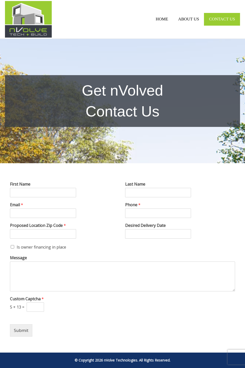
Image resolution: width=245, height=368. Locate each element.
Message (18, 258)
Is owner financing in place (41, 247)
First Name (20, 184)
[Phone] (158, 213)
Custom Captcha (27, 299)
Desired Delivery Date (145, 225)
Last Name (135, 184)
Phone (133, 205)
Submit (21, 330)
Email (16, 205)
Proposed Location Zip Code (38, 225)
